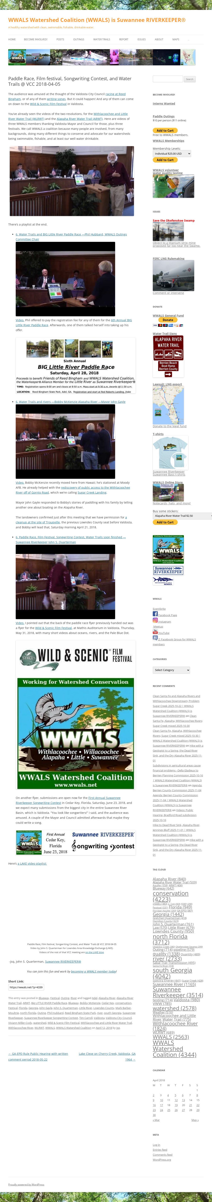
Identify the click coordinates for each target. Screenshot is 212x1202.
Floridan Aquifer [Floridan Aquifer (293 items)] (164, 910)
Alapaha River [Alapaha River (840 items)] (169, 878)
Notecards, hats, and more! (172, 501)
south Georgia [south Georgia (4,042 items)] (172, 973)
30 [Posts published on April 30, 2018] (154, 1115)
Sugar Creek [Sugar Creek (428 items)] (192, 980)
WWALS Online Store (168, 482)
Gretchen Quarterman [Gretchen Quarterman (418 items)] (170, 918)
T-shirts (158, 434)
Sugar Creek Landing (92, 492)
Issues (141, 39)
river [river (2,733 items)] (167, 958)
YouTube (161, 633)
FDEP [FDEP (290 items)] (186, 903)
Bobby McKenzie (90, 1003)
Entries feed (160, 1150)
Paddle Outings (164, 116)
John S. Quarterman (66, 1008)
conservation (123, 1003)
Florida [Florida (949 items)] (180, 907)
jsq (118, 1028)
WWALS (50, 1028)
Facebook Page (165, 615)
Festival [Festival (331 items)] (160, 907)
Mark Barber (123, 1008)
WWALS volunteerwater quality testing (168, 171)
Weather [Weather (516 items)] (163, 1012)
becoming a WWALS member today (93, 971)
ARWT (26, 1003)
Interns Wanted (164, 103)
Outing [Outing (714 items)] (163, 949)
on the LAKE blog (94, 952)
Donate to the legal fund (170, 424)
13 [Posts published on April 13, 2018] (183, 1100)
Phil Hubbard (55, 1013)
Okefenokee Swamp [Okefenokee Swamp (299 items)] (189, 946)
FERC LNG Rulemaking (168, 258)
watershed (39, 1023)
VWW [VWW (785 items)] (162, 1003)
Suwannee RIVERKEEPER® (63, 961)
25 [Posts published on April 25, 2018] (168, 1110)
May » (195, 1120)
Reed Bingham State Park (80, 1013)
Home (12, 39)
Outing (65, 998)
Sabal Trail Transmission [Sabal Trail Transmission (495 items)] (174, 963)
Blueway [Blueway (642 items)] (163, 888)
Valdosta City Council (119, 1018)
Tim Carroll (86, 1018)
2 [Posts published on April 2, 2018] (153, 1095)
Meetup (158, 626)
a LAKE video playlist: (32, 863)
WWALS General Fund (168, 316)
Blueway (44, 998)
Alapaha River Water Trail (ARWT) (80, 119)
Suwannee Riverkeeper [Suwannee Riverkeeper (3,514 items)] (178, 992)
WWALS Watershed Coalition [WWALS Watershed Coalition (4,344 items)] (174, 1048)
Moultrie (13, 1013)
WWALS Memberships (168, 141)
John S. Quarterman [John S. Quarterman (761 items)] (173, 923)
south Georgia (112, 1013)
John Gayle (45, 1008)
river (100, 1013)
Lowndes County (103, 1008)
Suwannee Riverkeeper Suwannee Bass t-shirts (170, 471)
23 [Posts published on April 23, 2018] (154, 1110)
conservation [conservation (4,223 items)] (171, 896)
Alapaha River (107, 998)
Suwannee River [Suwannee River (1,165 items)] (174, 984)
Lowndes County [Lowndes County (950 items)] (173, 931)
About (159, 39)
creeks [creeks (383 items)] (160, 904)
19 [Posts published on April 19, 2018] (176, 1105)
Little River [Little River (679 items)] (181, 927)
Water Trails (101, 39)
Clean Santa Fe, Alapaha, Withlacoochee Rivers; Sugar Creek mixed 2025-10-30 (178, 721)
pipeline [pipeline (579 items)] (183, 949)
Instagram (162, 621)
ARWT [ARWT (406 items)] (176, 885)
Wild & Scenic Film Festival (48, 104)
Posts (60, 39)
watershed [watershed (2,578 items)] (174, 1008)
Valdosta (99, 1018)
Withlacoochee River (20, 1028)
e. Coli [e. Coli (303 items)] (174, 903)
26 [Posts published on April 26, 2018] (176, 1110)
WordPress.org (162, 1159)
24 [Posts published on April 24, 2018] (161, 1110)
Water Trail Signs (165, 333)
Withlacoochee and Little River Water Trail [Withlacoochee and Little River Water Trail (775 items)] (174, 1017)
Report (123, 39)
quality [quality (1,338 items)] (166, 954)
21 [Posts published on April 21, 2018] (190, 1105)
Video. (20, 320)
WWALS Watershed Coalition (73, 1028)
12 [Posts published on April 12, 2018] (176, 1100)
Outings (78, 39)
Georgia (33, 1008)
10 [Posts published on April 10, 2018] (161, 1100)
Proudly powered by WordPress (26, 1184)
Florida (23, 1008)
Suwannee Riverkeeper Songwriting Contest (51, 1018)
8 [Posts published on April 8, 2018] (197, 1095)
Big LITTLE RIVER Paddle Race (49, 1003)
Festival (55, 998)
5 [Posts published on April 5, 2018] (175, 1095)
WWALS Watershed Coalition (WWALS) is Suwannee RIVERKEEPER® (97, 20)
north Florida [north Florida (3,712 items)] (170, 939)
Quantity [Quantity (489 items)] (190, 954)
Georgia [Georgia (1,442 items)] (168, 914)
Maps (175, 39)
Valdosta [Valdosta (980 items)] (187, 1000)
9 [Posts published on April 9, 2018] (153, 1100)
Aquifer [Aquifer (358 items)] (160, 885)
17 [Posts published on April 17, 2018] (161, 1105)
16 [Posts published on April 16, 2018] (154, 1105)
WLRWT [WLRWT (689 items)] (164, 1032)
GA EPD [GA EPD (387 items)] (185, 910)
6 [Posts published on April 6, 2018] (182, 1095)
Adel (94, 998)
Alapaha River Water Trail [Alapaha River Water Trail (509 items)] (175, 882)
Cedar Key (108, 1003)
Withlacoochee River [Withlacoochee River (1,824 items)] (175, 1025)
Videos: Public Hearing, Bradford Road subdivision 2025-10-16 (174, 815)
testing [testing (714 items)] (163, 1000)
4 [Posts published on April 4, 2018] (168, 1095)
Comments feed (162, 1155)
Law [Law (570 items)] (160, 927)
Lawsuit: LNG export (167, 384)
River (74, 998)
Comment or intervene (173, 291)
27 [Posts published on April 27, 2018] (183, 1110)
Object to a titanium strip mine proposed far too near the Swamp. (176, 243)
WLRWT (39, 1028)
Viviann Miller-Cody (20, 1023)
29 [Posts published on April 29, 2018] (197, 1110)
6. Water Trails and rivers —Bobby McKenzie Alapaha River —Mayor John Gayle (70, 402)
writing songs (56, 99)
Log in (156, 1145)
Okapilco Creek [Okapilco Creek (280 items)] (164, 946)
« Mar (156, 1120)
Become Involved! (35, 39)
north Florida (28, 1013)
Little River (85, 1008)
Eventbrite (159, 609)
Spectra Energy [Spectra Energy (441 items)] (167, 980)
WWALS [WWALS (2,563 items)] (171, 1037)
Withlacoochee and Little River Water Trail (106, 1023)
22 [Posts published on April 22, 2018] (197, 1105)
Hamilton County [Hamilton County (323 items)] (166, 921)
